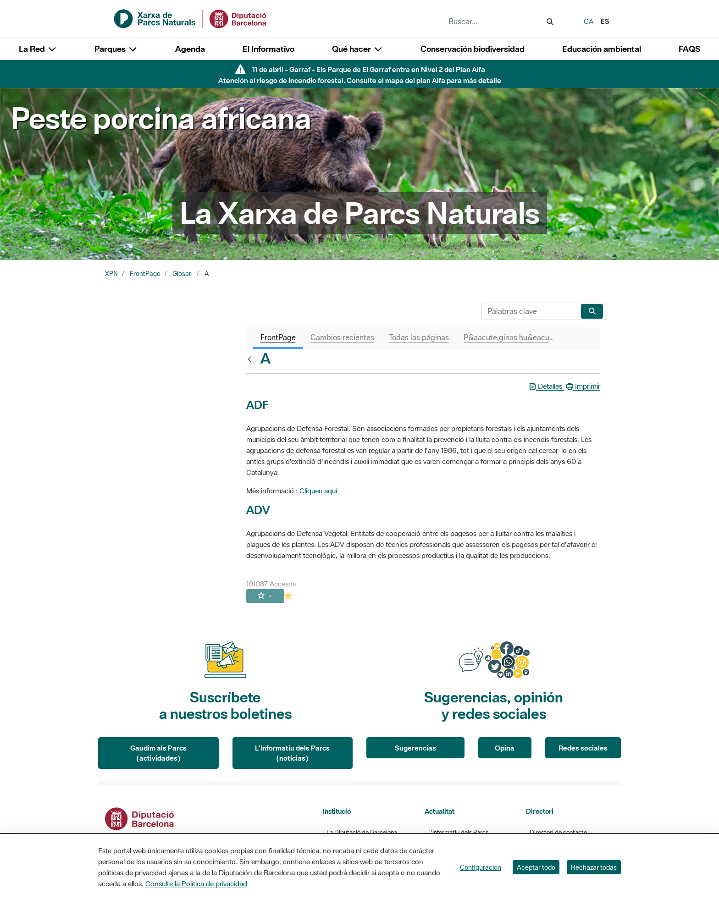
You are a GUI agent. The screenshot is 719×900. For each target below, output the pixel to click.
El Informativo (268, 49)
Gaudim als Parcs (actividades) (158, 753)
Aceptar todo (536, 867)
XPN (111, 274)
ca (588, 21)
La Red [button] (38, 49)
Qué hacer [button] (357, 49)
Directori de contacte (558, 832)
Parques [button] (116, 49)
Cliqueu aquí (318, 490)
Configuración (480, 867)
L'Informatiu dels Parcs (458, 832)
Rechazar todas (594, 867)
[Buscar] (529, 311)
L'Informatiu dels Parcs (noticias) (292, 753)
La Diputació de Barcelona (361, 832)
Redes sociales (583, 747)
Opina (504, 747)
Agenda (190, 49)
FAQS (689, 49)
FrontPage (145, 274)
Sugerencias (415, 747)
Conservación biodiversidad (472, 49)
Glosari (182, 274)
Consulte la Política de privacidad (196, 883)
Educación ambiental (601, 49)
